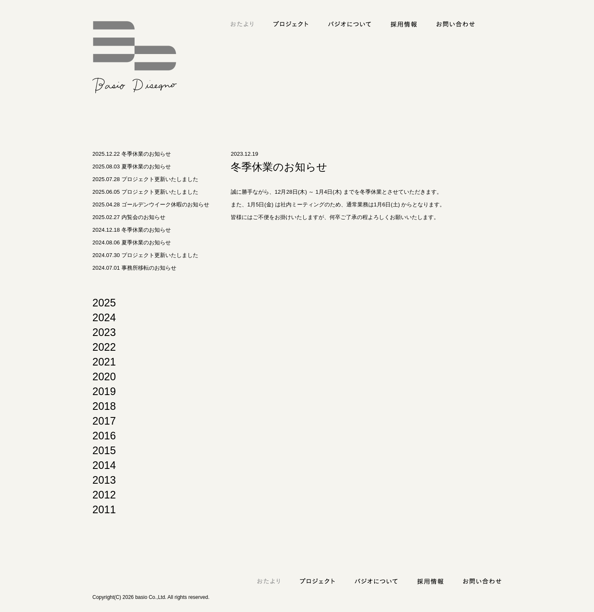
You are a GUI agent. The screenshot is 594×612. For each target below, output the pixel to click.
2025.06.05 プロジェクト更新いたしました (145, 192)
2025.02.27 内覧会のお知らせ (128, 217)
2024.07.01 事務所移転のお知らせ (134, 268)
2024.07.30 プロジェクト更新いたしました (145, 255)
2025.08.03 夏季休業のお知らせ (131, 166)
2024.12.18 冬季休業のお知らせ (131, 230)
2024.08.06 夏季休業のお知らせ (131, 242)
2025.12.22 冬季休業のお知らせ (131, 154)
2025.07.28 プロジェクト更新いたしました (145, 179)
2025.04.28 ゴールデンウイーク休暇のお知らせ (150, 204)
